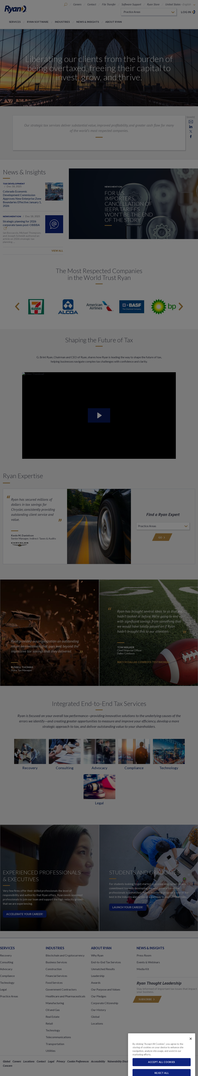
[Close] (191, 1051)
